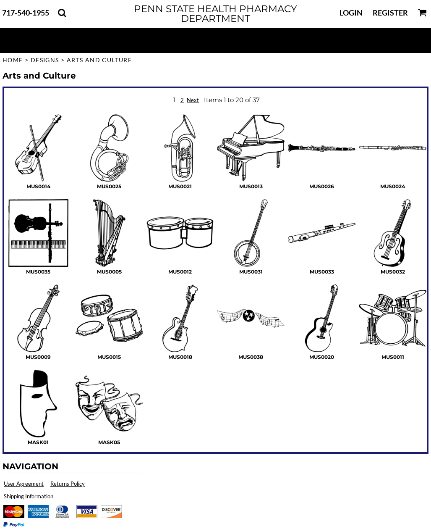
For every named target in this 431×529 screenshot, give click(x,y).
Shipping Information (28, 496)
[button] (61, 12)
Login (351, 12)
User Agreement (24, 483)
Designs (45, 59)
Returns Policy (67, 483)
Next (193, 100)
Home (13, 59)
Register (390, 12)
